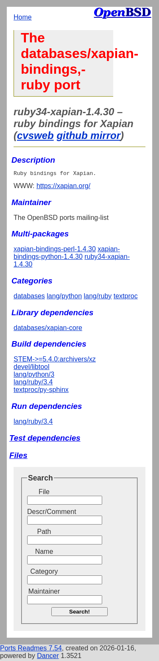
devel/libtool (32, 368)
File (44, 493)
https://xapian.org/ (63, 187)
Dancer (48, 657)
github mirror (88, 135)
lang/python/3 (34, 375)
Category (44, 572)
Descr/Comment (44, 513)
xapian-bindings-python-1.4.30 (67, 254)
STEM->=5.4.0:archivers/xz (55, 360)
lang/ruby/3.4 (33, 383)
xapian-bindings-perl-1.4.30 (55, 250)
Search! (79, 613)
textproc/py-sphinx (41, 390)
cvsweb (35, 135)
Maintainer (44, 592)
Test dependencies (45, 439)
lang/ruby (98, 297)
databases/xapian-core (48, 329)
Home (23, 17)
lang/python (64, 297)
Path (44, 532)
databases (29, 297)
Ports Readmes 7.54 (31, 649)
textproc (126, 297)
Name (44, 552)
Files (18, 456)
